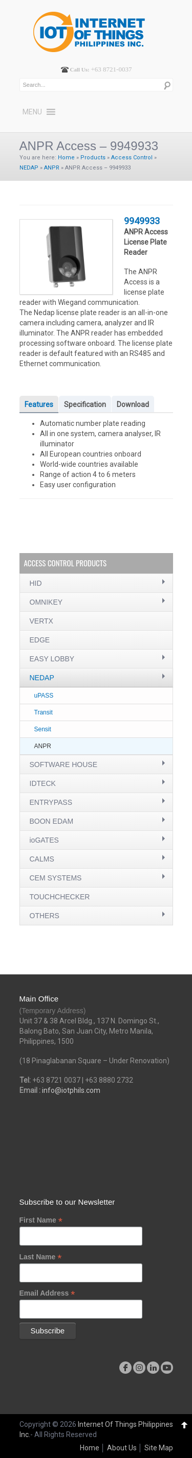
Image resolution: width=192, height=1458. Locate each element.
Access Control (132, 157)
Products (92, 157)
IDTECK (43, 783)
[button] (32, 112)
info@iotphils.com (71, 1090)
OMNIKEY (46, 602)
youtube (167, 1367)
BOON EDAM (52, 821)
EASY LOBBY (52, 659)
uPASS (44, 695)
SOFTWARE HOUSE (64, 764)
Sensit (42, 729)
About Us (122, 1448)
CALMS (42, 859)
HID (36, 583)
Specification (85, 404)
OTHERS (44, 916)
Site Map (158, 1448)
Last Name (40, 1257)
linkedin (153, 1367)
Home (66, 157)
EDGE (40, 640)
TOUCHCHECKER (60, 897)
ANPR (51, 167)
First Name (40, 1220)
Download (133, 404)
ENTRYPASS (51, 802)
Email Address (47, 1293)
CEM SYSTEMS (56, 878)
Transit (43, 712)
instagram (139, 1367)
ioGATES (44, 840)
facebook (125, 1367)
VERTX (41, 621)
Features (39, 404)
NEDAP (28, 167)
